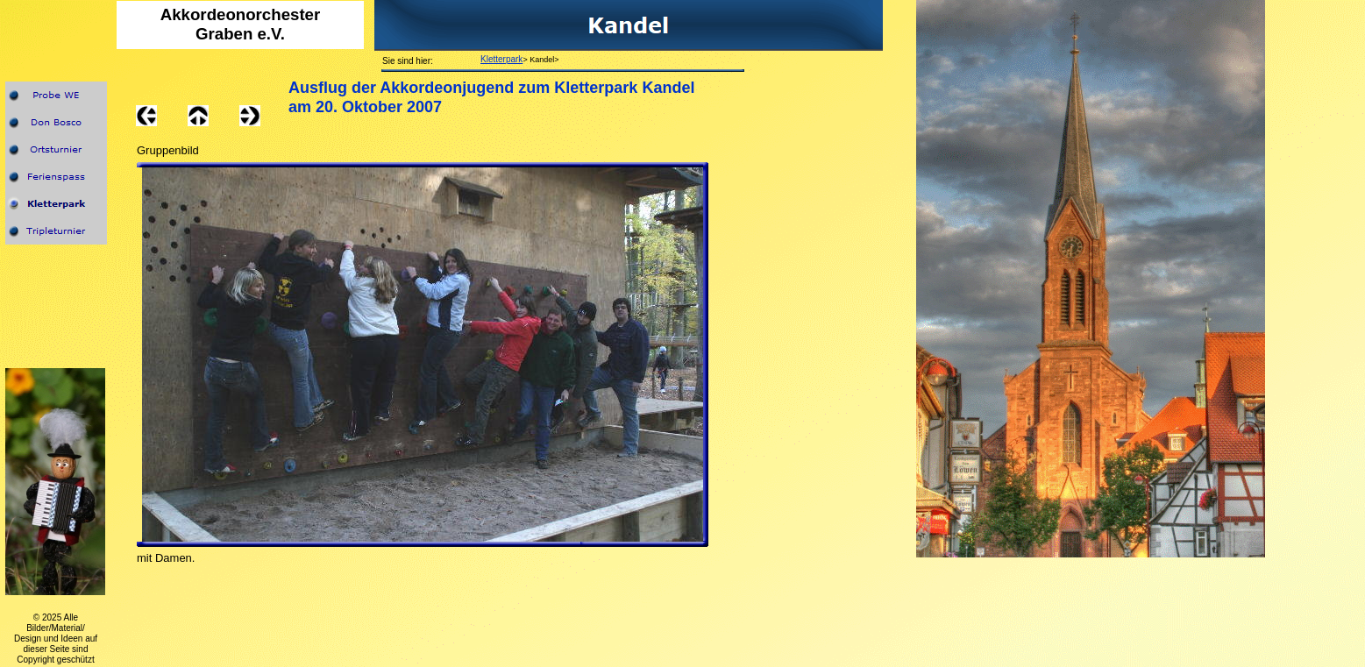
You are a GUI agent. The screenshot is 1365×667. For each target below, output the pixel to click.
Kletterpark (501, 59)
